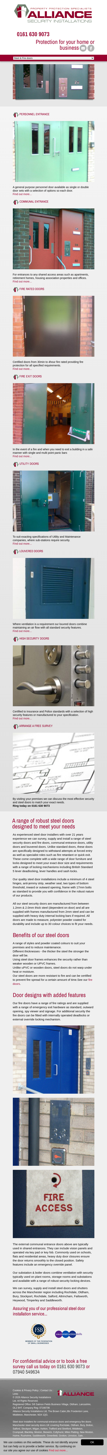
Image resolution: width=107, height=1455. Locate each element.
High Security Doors (34, 638)
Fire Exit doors (30, 376)
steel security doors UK (38, 1425)
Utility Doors (29, 463)
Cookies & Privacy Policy (26, 1390)
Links (15, 1394)
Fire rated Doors (31, 289)
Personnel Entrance (34, 114)
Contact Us (46, 1390)
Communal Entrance (34, 201)
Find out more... (22, 194)
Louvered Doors (31, 551)
